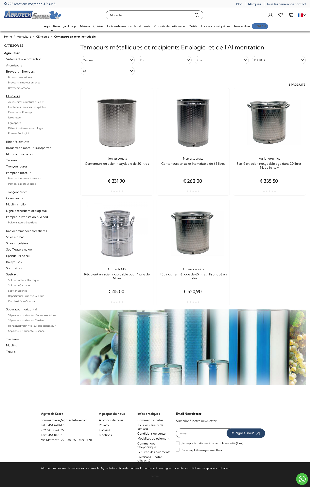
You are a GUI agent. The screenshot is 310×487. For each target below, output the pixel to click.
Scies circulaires (17, 243)
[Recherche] (196, 14)
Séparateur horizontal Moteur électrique (32, 315)
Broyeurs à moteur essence (24, 82)
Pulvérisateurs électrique (22, 222)
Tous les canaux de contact (286, 4)
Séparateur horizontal (21, 309)
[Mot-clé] (148, 14)
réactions (105, 435)
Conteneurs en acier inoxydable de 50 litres (117, 163)
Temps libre (242, 26)
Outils (193, 26)
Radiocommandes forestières (26, 231)
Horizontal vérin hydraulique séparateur (32, 325)
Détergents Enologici (20, 112)
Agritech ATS (117, 269)
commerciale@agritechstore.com (64, 420)
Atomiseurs (14, 65)
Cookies (104, 430)
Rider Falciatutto (17, 142)
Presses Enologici (18, 133)
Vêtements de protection (24, 59)
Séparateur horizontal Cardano (26, 320)
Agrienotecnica (269, 158)
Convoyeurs (14, 198)
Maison (85, 26)
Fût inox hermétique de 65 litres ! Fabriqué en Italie (193, 276)
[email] (203, 433)
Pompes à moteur (18, 173)
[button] (108, 60)
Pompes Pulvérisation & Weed (27, 217)
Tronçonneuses (16, 166)
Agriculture (52, 26)
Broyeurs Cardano (19, 87)
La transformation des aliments (128, 26)
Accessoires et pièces (215, 26)
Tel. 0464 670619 (52, 425)
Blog (239, 4)
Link (239, 443)
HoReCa (259, 26)
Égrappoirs (14, 122)
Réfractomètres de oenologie (25, 128)
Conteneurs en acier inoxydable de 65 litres (193, 163)
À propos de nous (111, 420)
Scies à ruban (15, 237)
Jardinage (70, 26)
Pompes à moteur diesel (22, 183)
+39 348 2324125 (52, 430)
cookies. (135, 468)
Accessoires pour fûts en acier (26, 101)
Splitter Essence (17, 290)
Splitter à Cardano (19, 285)
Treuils (10, 352)
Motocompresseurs (19, 154)
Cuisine (98, 26)
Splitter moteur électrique (23, 280)
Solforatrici (14, 268)
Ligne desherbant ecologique (26, 211)
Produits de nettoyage (169, 26)
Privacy (104, 425)
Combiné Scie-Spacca (21, 301)
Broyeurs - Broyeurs (20, 71)
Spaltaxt (12, 274)
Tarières (11, 160)
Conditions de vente (151, 433)
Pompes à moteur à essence (24, 178)
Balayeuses (14, 262)
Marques (254, 4)
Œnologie (13, 96)
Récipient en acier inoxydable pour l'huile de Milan (117, 276)
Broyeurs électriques (20, 77)
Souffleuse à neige (19, 249)
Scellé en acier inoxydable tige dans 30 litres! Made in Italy (269, 165)
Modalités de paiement (153, 438)
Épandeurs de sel (18, 256)
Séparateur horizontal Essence (26, 330)
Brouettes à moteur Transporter (28, 148)
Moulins (11, 345)
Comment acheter (150, 420)
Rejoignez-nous (246, 433)
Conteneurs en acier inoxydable (27, 107)
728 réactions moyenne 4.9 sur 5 (30, 3)
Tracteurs (12, 339)
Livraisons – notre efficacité (149, 458)
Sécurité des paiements (153, 452)
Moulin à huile (16, 204)
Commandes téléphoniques (147, 445)
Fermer (155, 476)
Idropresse (14, 117)
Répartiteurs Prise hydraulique (26, 295)
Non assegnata (117, 158)
